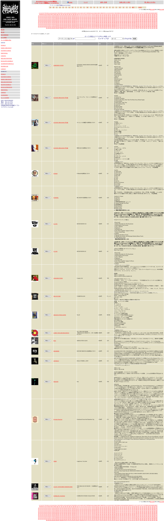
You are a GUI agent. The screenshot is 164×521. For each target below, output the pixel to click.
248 (113, 17)
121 (99, 14)
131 (118, 14)
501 (138, 22)
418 (93, 21)
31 (77, 13)
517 (51, 24)
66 (126, 13)
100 (57, 14)
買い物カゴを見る (149, 2)
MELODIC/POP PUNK (6, 58)
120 (97, 14)
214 (45, 17)
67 (128, 13)
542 (101, 24)
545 (107, 24)
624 (144, 25)
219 (55, 17)
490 (117, 22)
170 (77, 15)
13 (51, 13)
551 (118, 24)
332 (41, 19)
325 (146, 18)
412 (81, 21)
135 (126, 14)
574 (45, 25)
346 (69, 19)
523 (63, 24)
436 (128, 21)
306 (109, 18)
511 (39, 24)
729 (122, 28)
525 (67, 24)
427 (110, 21)
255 (126, 17)
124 (105, 14)
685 (146, 26)
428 (113, 21)
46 (98, 13)
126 (109, 14)
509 (154, 22)
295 (87, 18)
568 (152, 24)
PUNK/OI (3, 45)
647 (71, 26)
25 (68, 13)
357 (91, 19)
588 (73, 25)
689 (154, 26)
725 (114, 28)
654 (85, 26)
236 (89, 17)
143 (142, 14)
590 (77, 25)
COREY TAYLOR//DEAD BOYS (61, 333)
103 (63, 14)
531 (79, 24)
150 (156, 14)
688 (152, 26)
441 (138, 21)
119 (95, 14)
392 (41, 21)
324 (144, 18)
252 (121, 17)
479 (95, 22)
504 (144, 22)
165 (67, 15)
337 (51, 19)
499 (134, 22)
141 (138, 14)
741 (146, 28)
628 (152, 25)
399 (55, 21)
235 (87, 17)
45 (97, 13)
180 (97, 15)
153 (43, 15)
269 (154, 17)
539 (95, 24)
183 (103, 15)
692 (49, 28)
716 (97, 28)
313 (122, 18)
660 (97, 26)
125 (107, 14)
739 (142, 28)
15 (54, 13)
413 (83, 21)
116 (89, 14)
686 (148, 26)
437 (130, 21)
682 (140, 26)
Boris (55, 340)
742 (148, 28)
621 (138, 25)
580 (57, 25)
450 (156, 21)
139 (134, 14)
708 (81, 28)
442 (140, 21)
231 (79, 17)
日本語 (140, 7)
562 (140, 24)
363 (103, 19)
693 (51, 28)
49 (102, 13)
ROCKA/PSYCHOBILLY (7, 61)
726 (117, 28)
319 (134, 18)
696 (57, 28)
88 (40, 14)
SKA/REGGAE (4, 66)
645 (67, 26)
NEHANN (56, 381)
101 (59, 14)
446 (148, 21)
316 (128, 18)
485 (107, 22)
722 (109, 28)
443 (142, 21)
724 (113, 28)
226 (69, 17)
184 (105, 15)
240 (97, 17)
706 (77, 28)
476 (89, 22)
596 (89, 25)
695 (55, 28)
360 (97, 19)
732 (128, 28)
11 (48, 13)
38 (87, 13)
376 (128, 19)
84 (152, 13)
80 (146, 13)
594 (85, 25)
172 (81, 15)
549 (114, 24)
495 (126, 22)
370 (117, 19)
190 (117, 15)
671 (118, 26)
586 (69, 25)
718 (101, 28)
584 (65, 25)
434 (125, 21)
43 (94, 13)
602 (101, 25)
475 (87, 22)
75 (139, 13)
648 (73, 26)
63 (122, 13)
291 (79, 18)
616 (128, 25)
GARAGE (3, 69)
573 (43, 25)
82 (149, 13)
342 (61, 19)
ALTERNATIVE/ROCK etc (7, 63)
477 (91, 22)
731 (126, 28)
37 (85, 13)
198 (132, 15)
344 (65, 19)
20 (61, 13)
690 (156, 26)
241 (99, 17)
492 (121, 22)
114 (85, 14)
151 (39, 15)
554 (125, 24)
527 (71, 24)
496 (128, 22)
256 (128, 17)
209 (154, 15)
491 (118, 22)
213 (43, 17)
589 (75, 25)
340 (57, 19)
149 (154, 14)
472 (81, 22)
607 (111, 25)
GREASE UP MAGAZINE (60, 315)
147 (150, 14)
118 (93, 14)
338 (53, 19)
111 (79, 14)
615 (126, 25)
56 (112, 13)
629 (154, 25)
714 (93, 28)
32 (78, 13)
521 (59, 24)
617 (130, 25)
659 (95, 26)
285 (67, 18)
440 (136, 21)
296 (89, 18)
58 (115, 13)
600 (97, 25)
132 (121, 14)
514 (45, 24)
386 (148, 19)
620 (136, 25)
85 (154, 13)
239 (95, 17)
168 (73, 15)
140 (136, 14)
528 (73, 24)
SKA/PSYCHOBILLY (6, 84)
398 (53, 21)
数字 (133, 7)
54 (109, 13)
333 (43, 19)
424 (105, 21)
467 (71, 22)
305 (107, 18)
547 (110, 24)
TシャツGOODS (5, 97)
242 (101, 17)
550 (117, 24)
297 (91, 18)
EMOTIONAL (4, 53)
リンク (86, 2)
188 (113, 15)
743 (150, 28)
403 (63, 21)
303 (103, 18)
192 (121, 15)
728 (121, 28)
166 (69, 15)
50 (104, 13)
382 (140, 19)
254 (125, 17)
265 (146, 17)
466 (69, 22)
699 (63, 28)
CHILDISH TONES (58, 278)
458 (53, 22)
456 (49, 22)
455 (47, 22)
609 (115, 25)
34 (81, 13)
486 (109, 22)
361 (99, 19)
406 (69, 21)
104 (65, 14)
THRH (55, 461)
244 (105, 17)
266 (148, 17)
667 (110, 26)
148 (152, 14)
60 (118, 13)
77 (142, 13)
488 (113, 22)
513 (43, 24)
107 (71, 14)
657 (91, 26)
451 (39, 22)
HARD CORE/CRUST (6, 48)
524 (65, 24)
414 (85, 21)
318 (132, 18)
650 (77, 26)
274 (45, 18)
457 (51, 22)
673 (122, 26)
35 (82, 13)
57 (114, 13)
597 (91, 25)
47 (99, 13)
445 (146, 21)
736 (136, 28)
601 (99, 25)
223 (63, 17)
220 (57, 17)
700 (65, 28)
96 (51, 14)
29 (74, 13)
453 (43, 22)
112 (81, 14)
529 (75, 24)
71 (134, 13)
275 (47, 18)
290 (77, 18)
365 (107, 19)
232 (81, 17)
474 (85, 22)
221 (59, 17)
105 (67, 14)
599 (95, 25)
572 (41, 25)
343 (63, 19)
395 (47, 21)
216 (49, 17)
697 (59, 28)
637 (51, 26)
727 (118, 28)
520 (57, 24)
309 (115, 18)
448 (152, 21)
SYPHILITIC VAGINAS (59, 496)
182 (101, 15)
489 (114, 22)
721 (107, 28)
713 (91, 28)
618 (132, 25)
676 (128, 26)
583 (63, 25)
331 (39, 19)
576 (49, 25)
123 (103, 14)
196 (128, 15)
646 (69, 26)
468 (73, 22)
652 (81, 26)
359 (95, 19)
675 (126, 26)
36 (84, 13)
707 (79, 28)
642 (61, 26)
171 (79, 15)
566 (148, 24)
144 (144, 14)
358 (93, 19)
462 (61, 22)
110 (77, 14)
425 (107, 21)
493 (122, 22)
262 (140, 17)
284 (65, 18)
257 (130, 17)
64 (124, 13)
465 (67, 22)
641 (59, 26)
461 (59, 22)
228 (73, 17)
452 (41, 22)
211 (39, 17)
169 (75, 15)
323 (142, 18)
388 (152, 19)
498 (132, 22)
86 (155, 13)
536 (89, 24)
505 (146, 22)
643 (63, 26)
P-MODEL (56, 197)
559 (134, 24)
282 (61, 18)
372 (121, 19)
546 (109, 24)
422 (101, 21)
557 (130, 24)
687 (150, 26)
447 (150, 21)
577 (51, 25)
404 (65, 21)
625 (146, 25)
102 (61, 14)
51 (105, 13)
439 (134, 21)
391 (39, 21)
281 (59, 18)
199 (134, 15)
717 (99, 28)
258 (132, 17)
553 (122, 24)
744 (152, 28)
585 (67, 25)
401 (59, 21)
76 (141, 13)
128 (113, 14)
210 (156, 15)
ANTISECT (56, 361)
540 (97, 24)
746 (156, 28)
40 (89, 13)
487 (110, 22)
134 (125, 14)
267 (150, 17)
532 (81, 24)
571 (39, 25)
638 (53, 26)
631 (39, 26)
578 (53, 25)
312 (121, 18)
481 (99, 22)
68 (129, 13)
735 (134, 28)
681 (138, 26)
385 (146, 19)
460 (57, 22)
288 (73, 18)
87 (156, 13)
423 (103, 21)
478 (93, 22)
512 (41, 24)
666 (109, 26)
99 (55, 14)
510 (156, 22)
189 (114, 15)
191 (118, 15)
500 (136, 22)
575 (47, 25)
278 (53, 18)
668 (113, 26)
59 (117, 13)
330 (156, 18)
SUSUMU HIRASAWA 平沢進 (61, 97)
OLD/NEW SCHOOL (6, 50)
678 (132, 26)
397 (51, 21)
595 (87, 25)
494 (125, 22)
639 (55, 26)
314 (125, 18)
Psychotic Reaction (58, 419)
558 (132, 24)
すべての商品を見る (6, 40)
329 (154, 18)
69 (131, 13)
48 (101, 13)
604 (105, 25)
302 (101, 18)
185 (107, 15)
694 (53, 28)
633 (43, 26)
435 (126, 21)
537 (91, 24)
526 (69, 24)
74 (138, 13)
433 (122, 21)
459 (55, 22)
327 (150, 18)
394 (45, 21)
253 (122, 17)
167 (71, 15)
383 (142, 19)
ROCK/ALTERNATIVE (6, 87)
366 (109, 19)
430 (117, 21)
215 (47, 17)
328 (152, 18)
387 (150, 19)
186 (109, 15)
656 (89, 26)
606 (109, 25)
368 (113, 19)
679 (134, 26)
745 (154, 28)
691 (47, 28)
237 (91, 17)
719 (103, 28)
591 (79, 25)
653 (83, 26)
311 (119, 18)
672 (121, 26)
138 (132, 14)
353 (83, 19)
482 (101, 22)
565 (146, 24)
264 (144, 17)
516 (49, 24)
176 (89, 15)
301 (99, 18)
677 (130, 26)
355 (87, 19)
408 (73, 21)
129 (114, 14)
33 (80, 13)
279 (55, 18)
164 (65, 15)
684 (144, 26)
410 (77, 21)
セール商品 (4, 37)
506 (148, 22)
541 (99, 24)
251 (118, 17)
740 (144, 28)
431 (118, 21)
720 (105, 28)
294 (85, 18)
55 (111, 13)
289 (75, 18)
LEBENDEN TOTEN (59, 65)
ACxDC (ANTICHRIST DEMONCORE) (63, 486)
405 (67, 21)
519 (55, 24)
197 (130, 15)
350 (77, 19)
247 (110, 17)
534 (85, 24)
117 (91, 14)
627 (150, 25)
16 (55, 13)
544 (105, 24)
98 (54, 14)
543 (103, 24)
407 (71, 21)
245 (107, 17)
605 (107, 25)
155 (47, 15)
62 (121, 13)
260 (136, 17)
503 (142, 22)
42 (92, 13)
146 (148, 14)
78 (144, 13)
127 (110, 14)
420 (97, 21)
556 (128, 24)
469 (75, 22)
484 (105, 22)
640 (57, 26)
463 (63, 22)
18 (58, 13)
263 (142, 17)
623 (142, 25)
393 (43, 21)
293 (83, 18)
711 (87, 28)
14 (52, 13)
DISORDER (56, 351)
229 (75, 17)
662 (101, 26)
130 (117, 14)
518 (53, 24)
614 (125, 25)
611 (119, 25)
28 (72, 13)
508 (152, 22)
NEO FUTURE (57, 296)
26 (69, 13)
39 (88, 13)
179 (95, 15)
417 (91, 21)
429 (114, 21)
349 (75, 19)
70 (132, 13)
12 (50, 13)
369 (114, 19)
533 (83, 24)
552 (121, 24)
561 (138, 24)
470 (77, 22)
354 (85, 19)
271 (39, 18)
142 (140, 14)
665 (107, 26)
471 (79, 22)
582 (61, 25)
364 (105, 19)
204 (144, 15)
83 (151, 13)
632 (41, 26)
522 (61, 24)
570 (156, 24)
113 (83, 14)
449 (154, 21)
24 (67, 13)
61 (119, 13)
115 (87, 14)
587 (71, 25)
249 (114, 17)
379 (134, 19)
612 (121, 25)
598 (93, 25)
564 (144, 24)
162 (61, 15)
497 (130, 22)
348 (73, 19)
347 (71, 19)
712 (89, 28)
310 (117, 18)
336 (49, 19)
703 (71, 28)
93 (47, 14)
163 (63, 15)
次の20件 (161, 9)
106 (69, 14)
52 (107, 13)
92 (45, 14)
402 (61, 21)
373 (122, 19)
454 (45, 22)
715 (95, 28)
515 (47, 24)
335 (47, 19)
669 (114, 26)
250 (117, 17)
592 (81, 25)
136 (128, 14)
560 (136, 24)
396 (49, 21)
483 (103, 22)
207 (150, 15)
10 (47, 13)
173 (83, 15)
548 (113, 24)
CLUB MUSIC (4, 95)
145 (146, 14)
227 (71, 17)
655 (87, 26)
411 (79, 21)
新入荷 (2, 29)
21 (62, 13)
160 (57, 15)
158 (53, 15)
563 (142, 24)
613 (122, 25)
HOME (69, 2)
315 (126, 18)
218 (53, 17)
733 (130, 28)
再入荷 (2, 32)
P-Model (56, 173)
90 (42, 14)
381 (138, 19)
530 (77, 24)
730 (125, 28)
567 (150, 24)
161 (59, 15)
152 (41, 15)
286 (69, 18)
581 (59, 25)
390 (156, 19)
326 (148, 18)
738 (140, 28)
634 (45, 26)
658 (93, 26)
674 (125, 26)
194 (125, 15)
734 (132, 28)
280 (57, 18)
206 (148, 15)
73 (136, 13)
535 (87, 24)
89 (41, 14)
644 (65, 26)
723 (110, 28)
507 (150, 22)
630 (156, 25)
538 (93, 24)
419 (95, 21)
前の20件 (152, 9)
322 (140, 18)
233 (83, 17)
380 (136, 19)
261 (138, 17)
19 (60, 13)
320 (136, 18)
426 (109, 21)
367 (110, 19)
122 (101, 14)
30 (75, 13)
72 (135, 13)
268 (152, 17)
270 (156, 17)
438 (132, 21)
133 (122, 14)
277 (51, 18)
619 (134, 25)
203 (142, 15)
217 (51, 17)
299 (95, 18)
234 (85, 17)
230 (77, 17)
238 (93, 17)
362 (101, 19)
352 (81, 19)
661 (99, 26)
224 (65, 17)
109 (75, 14)
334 (45, 19)
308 (113, 18)
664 (105, 26)
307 (111, 18)
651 (79, 26)
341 (59, 19)
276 (49, 18)
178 (93, 15)
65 (125, 13)
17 (57, 13)
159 (55, 15)
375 (126, 19)
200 (136, 15)
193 (122, 15)
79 (145, 13)
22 (64, 13)
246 (109, 17)
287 (71, 18)
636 (49, 26)
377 (130, 19)
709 (83, 28)
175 (87, 15)
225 (67, 17)
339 (55, 19)
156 (49, 15)
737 (138, 28)
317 (130, 18)
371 (118, 19)
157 (51, 15)
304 (105, 18)
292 (81, 18)
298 (93, 18)
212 (41, 17)
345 (67, 19)
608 (113, 25)
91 (44, 14)
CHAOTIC (3, 55)
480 (97, 22)
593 (83, 25)
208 (152, 15)
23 (65, 13)
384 (144, 19)
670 (117, 26)
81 (148, 13)
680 (136, 26)
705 (75, 28)
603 (103, 25)
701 (67, 28)
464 (65, 22)
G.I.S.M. (56, 223)
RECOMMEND (4, 35)
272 (41, 18)
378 (132, 19)
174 (85, 15)
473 (83, 22)
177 (91, 15)
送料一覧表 (103, 2)
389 (154, 19)
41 (91, 13)
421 (99, 21)
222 (61, 17)
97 (52, 14)
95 (49, 14)
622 (140, 25)
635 (47, 26)
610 (117, 25)
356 (89, 19)
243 (103, 17)
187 (110, 15)
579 (55, 25)
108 (73, 14)
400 (57, 21)
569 (154, 24)
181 (99, 15)
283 (63, 18)
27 (71, 13)
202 (140, 15)
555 (126, 24)
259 (134, 17)
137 (130, 14)
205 (146, 15)
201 (138, 15)
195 (126, 15)
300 (97, 18)
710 (85, 28)
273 (43, 18)
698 (61, 28)
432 (121, 21)
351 (79, 19)
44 (95, 13)
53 (108, 13)
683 (142, 26)
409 (75, 21)
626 (148, 25)
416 (89, 21)
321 (138, 18)
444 (144, 21)
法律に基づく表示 (124, 2)
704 (73, 28)
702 (69, 28)
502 (140, 22)
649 (75, 26)
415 (87, 21)
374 (125, 19)
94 (48, 14)
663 (103, 26)
